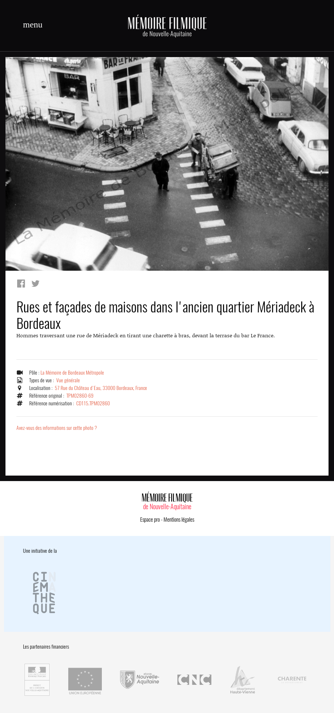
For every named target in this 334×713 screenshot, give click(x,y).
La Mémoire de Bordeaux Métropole (72, 372)
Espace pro (150, 519)
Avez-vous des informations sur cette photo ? (56, 427)
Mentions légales (179, 519)
